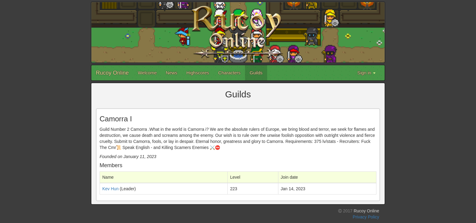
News (171, 72)
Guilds (256, 72)
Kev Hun (110, 188)
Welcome (147, 72)
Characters (229, 72)
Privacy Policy (366, 217)
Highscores (197, 72)
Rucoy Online (112, 73)
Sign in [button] (366, 72)
